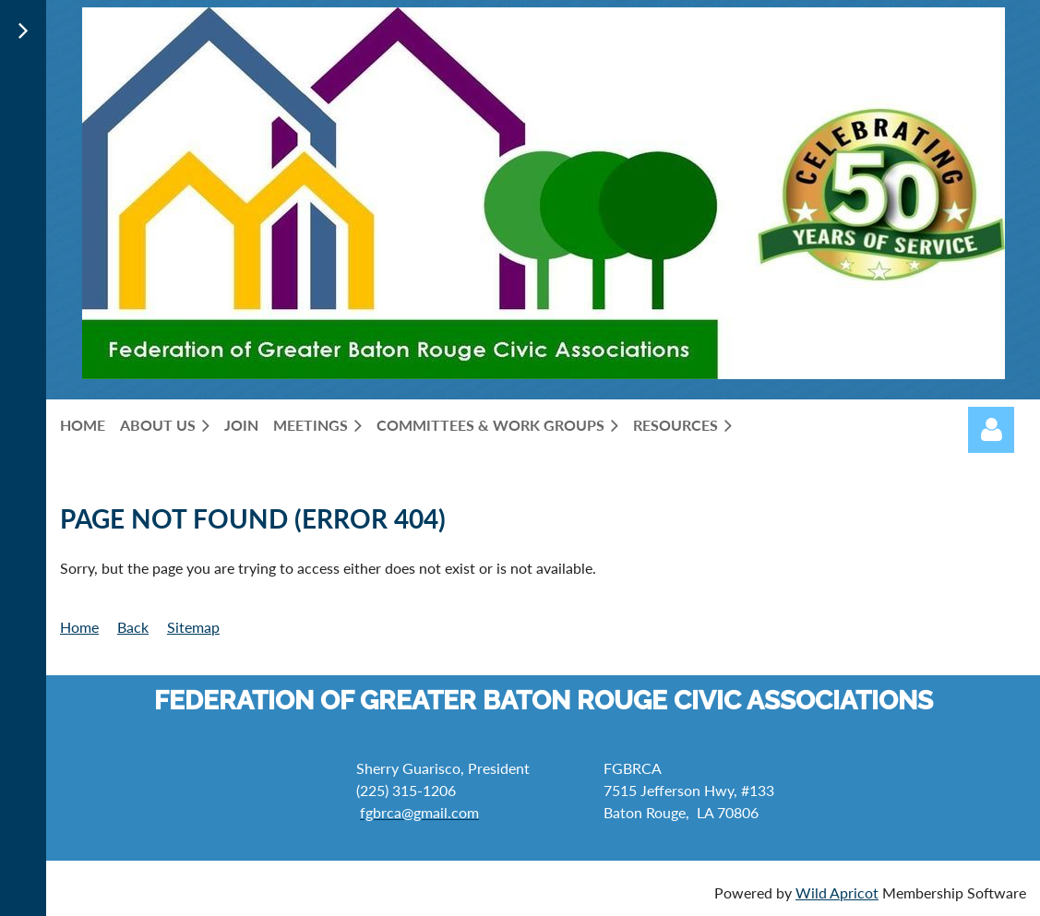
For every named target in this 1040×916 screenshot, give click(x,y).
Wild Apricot (837, 892)
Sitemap (193, 627)
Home (79, 627)
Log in (991, 430)
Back (133, 627)
